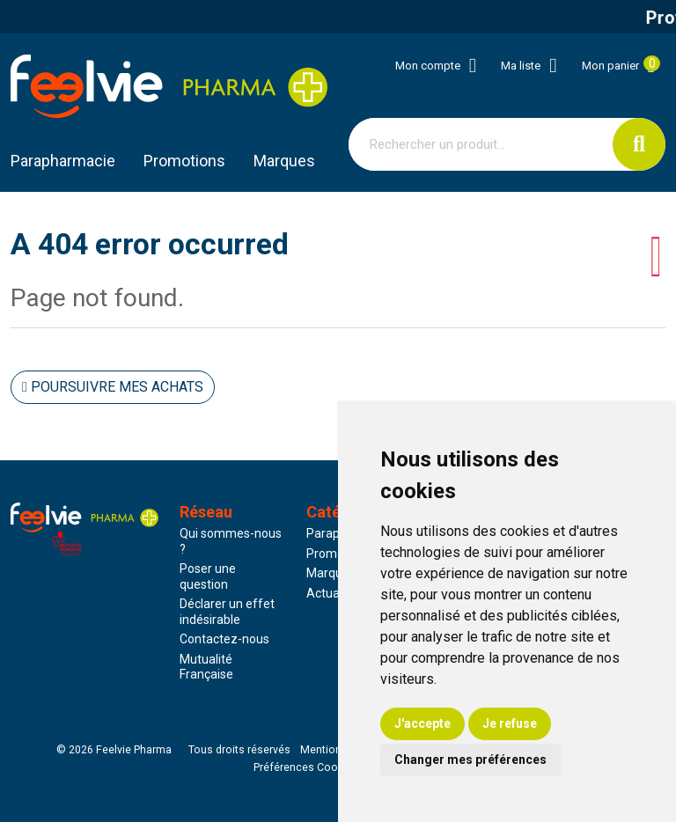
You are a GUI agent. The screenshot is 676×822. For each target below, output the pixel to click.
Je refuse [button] (509, 723)
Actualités (334, 593)
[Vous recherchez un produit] (481, 144)
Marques (284, 160)
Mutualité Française (206, 667)
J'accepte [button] (422, 723)
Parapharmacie (63, 160)
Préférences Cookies (306, 767)
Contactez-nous (224, 639)
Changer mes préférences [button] (470, 759)
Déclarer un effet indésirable (227, 612)
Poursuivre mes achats (112, 386)
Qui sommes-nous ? (231, 541)
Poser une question (208, 576)
